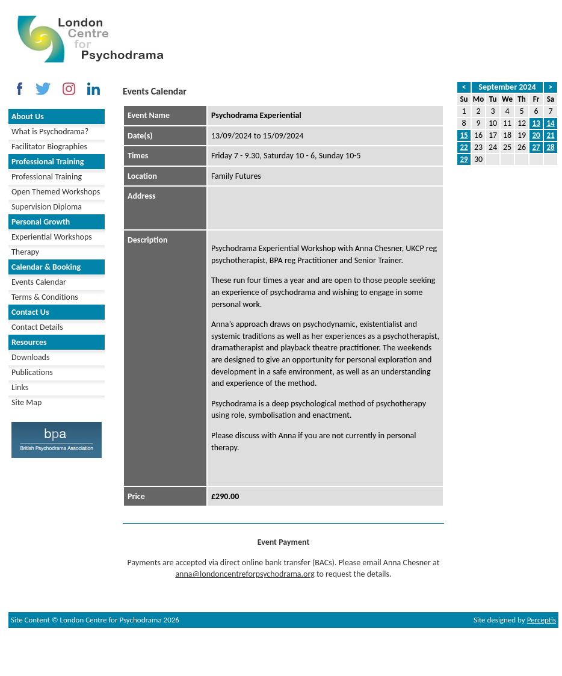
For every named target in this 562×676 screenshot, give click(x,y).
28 (550, 147)
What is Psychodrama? (49, 131)
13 (536, 123)
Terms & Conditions (44, 297)
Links (19, 387)
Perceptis (541, 619)
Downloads (30, 357)
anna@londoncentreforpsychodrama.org (244, 574)
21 (550, 135)
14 (550, 123)
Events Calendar (38, 282)
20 (536, 135)
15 (464, 135)
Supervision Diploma (46, 207)
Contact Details (37, 327)
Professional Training (46, 177)
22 (464, 147)
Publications (32, 372)
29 (464, 159)
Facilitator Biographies (49, 146)
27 (536, 147)
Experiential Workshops (51, 237)
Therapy (25, 252)
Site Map (26, 402)
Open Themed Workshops (55, 192)
